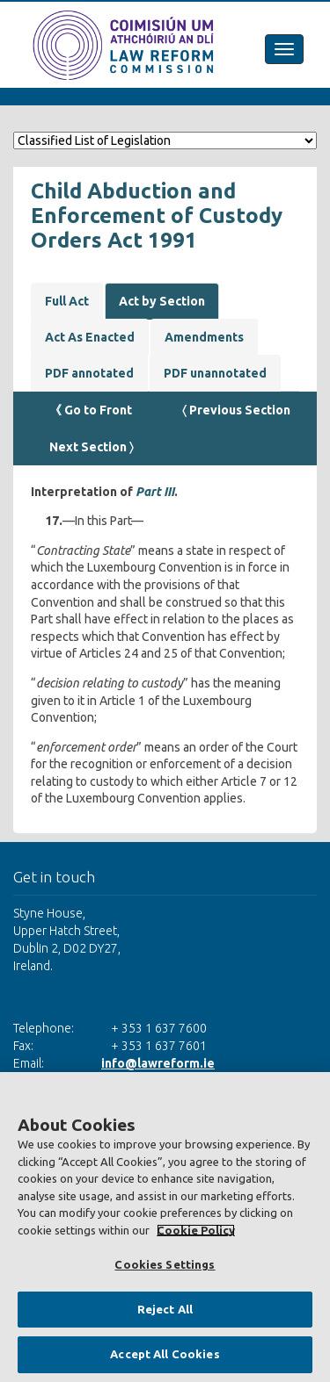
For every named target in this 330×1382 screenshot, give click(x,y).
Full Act (67, 301)
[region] (165, 1227)
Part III (155, 492)
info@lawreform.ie (158, 1063)
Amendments (204, 337)
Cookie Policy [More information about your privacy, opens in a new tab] (196, 1230)
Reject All (165, 1309)
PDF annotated (89, 373)
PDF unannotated (215, 373)
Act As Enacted (90, 337)
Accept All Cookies (164, 1354)
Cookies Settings (164, 1264)
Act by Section (162, 301)
